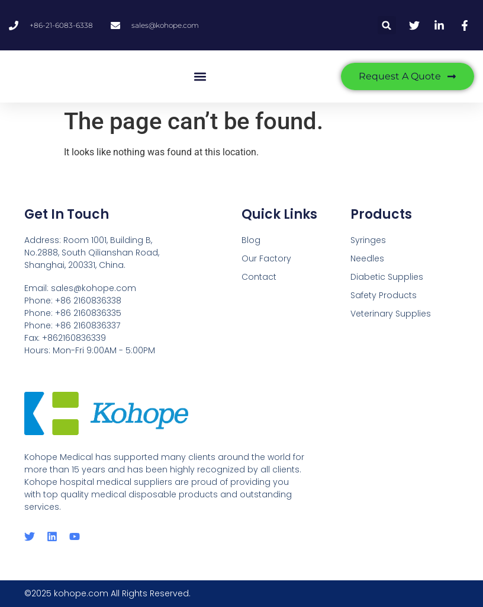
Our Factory (266, 258)
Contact (259, 277)
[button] (387, 25)
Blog (251, 240)
